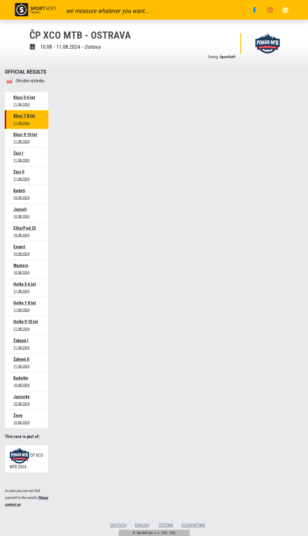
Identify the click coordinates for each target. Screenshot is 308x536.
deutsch (118, 525)
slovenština (193, 525)
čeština (166, 525)
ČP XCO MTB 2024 (26, 458)
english (142, 525)
